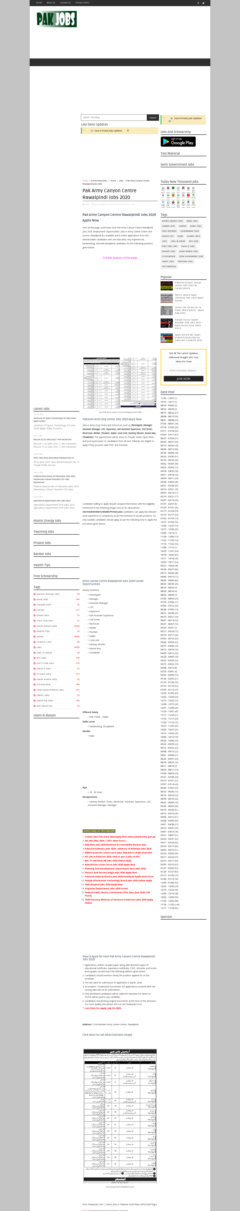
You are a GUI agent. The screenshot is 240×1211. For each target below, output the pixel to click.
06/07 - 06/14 (167, 620)
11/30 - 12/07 (167, 398)
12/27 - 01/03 (167, 522)
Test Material (44, 706)
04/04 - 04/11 (167, 478)
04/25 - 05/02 (167, 467)
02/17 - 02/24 (167, 857)
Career (41, 610)
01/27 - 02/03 (167, 868)
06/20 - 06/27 (167, 441)
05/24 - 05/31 (167, 627)
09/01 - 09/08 (167, 755)
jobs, (133, 204)
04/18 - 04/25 (167, 471)
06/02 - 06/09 (167, 802)
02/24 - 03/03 (167, 853)
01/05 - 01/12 (167, 689)
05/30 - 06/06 (167, 452)
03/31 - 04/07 (167, 835)
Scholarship (44, 684)
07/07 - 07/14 (167, 784)
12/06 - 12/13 (167, 532)
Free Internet (45, 620)
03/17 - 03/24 (167, 842)
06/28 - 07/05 (167, 609)
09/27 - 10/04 (167, 565)
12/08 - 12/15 (167, 704)
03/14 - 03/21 (167, 489)
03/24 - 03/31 (167, 838)
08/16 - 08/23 (167, 587)
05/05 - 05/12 (167, 816)
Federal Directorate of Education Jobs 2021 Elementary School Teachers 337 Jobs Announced (54, 479)
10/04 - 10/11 (167, 562)
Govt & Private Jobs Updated (108, 130)
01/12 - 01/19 (167, 685)
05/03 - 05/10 (167, 638)
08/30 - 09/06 (167, 580)
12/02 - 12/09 (167, 897)
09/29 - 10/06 (167, 740)
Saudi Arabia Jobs (47, 679)
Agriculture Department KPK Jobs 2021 (52, 501)
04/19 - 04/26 (167, 645)
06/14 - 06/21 (167, 616)
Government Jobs (47, 626)
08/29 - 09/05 (167, 405)
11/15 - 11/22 (167, 543)
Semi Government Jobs (50, 690)
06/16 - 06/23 (167, 795)
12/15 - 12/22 (167, 700)
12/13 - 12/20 (167, 529)
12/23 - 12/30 (167, 886)
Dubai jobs (43, 615)
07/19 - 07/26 (167, 602)
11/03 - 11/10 (167, 722)
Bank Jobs (42, 599)
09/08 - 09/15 (167, 751)
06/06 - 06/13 (167, 449)
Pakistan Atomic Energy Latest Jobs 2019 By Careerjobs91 (188, 285)
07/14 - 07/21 (167, 780)
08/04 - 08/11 (167, 769)
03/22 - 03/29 (167, 660)
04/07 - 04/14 (167, 831)
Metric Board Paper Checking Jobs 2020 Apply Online (189, 298)
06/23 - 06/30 (167, 791)
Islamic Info (44, 642)
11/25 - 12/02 (167, 900)
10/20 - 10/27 (167, 729)
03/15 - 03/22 (167, 664)
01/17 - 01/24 (167, 511)
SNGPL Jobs (43, 695)
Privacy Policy (82, 2)
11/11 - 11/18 (167, 908)
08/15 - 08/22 (167, 412)
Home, (128, 204)
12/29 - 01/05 (167, 693)
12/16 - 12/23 (167, 889)
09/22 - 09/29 (167, 744)
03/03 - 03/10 (167, 849)
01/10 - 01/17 (167, 514)
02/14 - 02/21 (167, 496)
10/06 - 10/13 (167, 736)
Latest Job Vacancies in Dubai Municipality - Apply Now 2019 (189, 310)
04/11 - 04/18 (167, 474)
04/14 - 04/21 (167, 828)
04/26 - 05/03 (167, 642)
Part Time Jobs (45, 663)
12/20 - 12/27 (167, 525)
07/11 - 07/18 (167, 430)
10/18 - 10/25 (167, 554)
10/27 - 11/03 (167, 725)
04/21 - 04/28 (167, 824)
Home (39, 2)
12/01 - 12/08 (167, 707)
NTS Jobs (42, 658)
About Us (51, 2)
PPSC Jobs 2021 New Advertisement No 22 (54, 458)
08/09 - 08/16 (167, 591)
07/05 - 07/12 (167, 605)
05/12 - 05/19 (167, 813)
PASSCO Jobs (44, 668)
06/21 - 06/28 (167, 613)
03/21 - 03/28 (167, 485)
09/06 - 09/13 (167, 576)
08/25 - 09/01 (167, 758)
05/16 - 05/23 (167, 460)
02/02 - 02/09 (167, 674)
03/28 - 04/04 (167, 481)
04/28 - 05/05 (167, 820)
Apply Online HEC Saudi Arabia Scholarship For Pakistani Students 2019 (188, 338)
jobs (39, 647)
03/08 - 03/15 (167, 667)
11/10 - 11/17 (167, 718)
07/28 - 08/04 (167, 773)
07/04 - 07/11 (167, 434)
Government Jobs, (115, 204)
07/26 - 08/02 (167, 598)
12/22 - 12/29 (167, 696)
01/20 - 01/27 (167, 871)
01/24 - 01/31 (167, 507)
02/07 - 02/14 (167, 500)
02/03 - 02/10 (167, 864)
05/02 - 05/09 (167, 463)
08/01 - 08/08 (167, 420)
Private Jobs (44, 674)
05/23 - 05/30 (167, 456)
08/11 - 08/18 (167, 766)
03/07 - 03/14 (167, 492)
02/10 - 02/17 (167, 860)
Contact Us (65, 2)
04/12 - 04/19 (167, 649)
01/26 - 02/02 (167, 678)
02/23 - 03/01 (167, 671)
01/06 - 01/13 (167, 878)
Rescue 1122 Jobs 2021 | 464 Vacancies (52, 439)
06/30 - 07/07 (167, 787)
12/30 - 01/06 (167, 882)
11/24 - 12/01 (167, 711)
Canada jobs (44, 604)
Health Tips (43, 631)
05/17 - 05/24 (167, 631)
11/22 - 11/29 (167, 540)
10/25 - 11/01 (167, 551)
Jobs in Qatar (44, 652)
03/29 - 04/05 (167, 656)
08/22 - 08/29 (167, 409)
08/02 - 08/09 (167, 594)
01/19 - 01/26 (167, 682)
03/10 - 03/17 (167, 846)
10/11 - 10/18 (167, 558)
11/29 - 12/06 (167, 536)
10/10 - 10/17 (167, 401)
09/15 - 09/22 (167, 747)
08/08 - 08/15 (167, 416)
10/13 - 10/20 (167, 733)
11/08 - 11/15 (167, 547)
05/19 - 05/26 (167, 809)
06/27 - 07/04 (167, 438)
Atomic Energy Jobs (48, 594)
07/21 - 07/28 (167, 777)
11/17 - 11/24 (167, 715)
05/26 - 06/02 (167, 806)
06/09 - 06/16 (167, 798)
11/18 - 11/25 (167, 904)
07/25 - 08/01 (167, 423)
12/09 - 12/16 (167, 893)
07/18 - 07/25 (167, 427)
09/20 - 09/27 (167, 569)
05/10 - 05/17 (167, 635)
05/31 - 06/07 (167, 623)
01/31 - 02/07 (167, 503)
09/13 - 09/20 (167, 573)
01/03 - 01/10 (167, 518)
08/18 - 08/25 (167, 762)
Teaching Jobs (45, 700)
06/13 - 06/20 (167, 445)
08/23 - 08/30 (167, 583)
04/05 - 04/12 (167, 653)
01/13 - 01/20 (167, 875)
